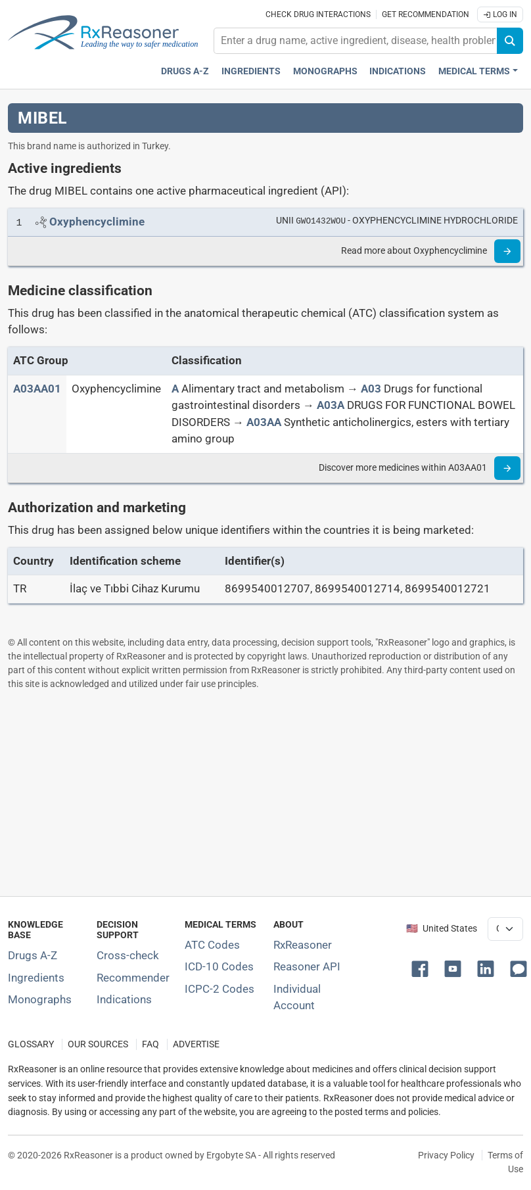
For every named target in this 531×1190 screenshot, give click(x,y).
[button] (422, 968)
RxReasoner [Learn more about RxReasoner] (302, 944)
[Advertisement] (265, 793)
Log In (500, 14)
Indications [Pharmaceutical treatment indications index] (397, 71)
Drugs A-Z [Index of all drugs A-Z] (32, 955)
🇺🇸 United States (441, 928)
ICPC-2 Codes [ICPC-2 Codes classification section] (219, 988)
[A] (175, 388)
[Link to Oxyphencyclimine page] (97, 221)
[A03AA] (263, 422)
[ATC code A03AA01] (37, 388)
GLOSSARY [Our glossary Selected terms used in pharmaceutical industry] (31, 1044)
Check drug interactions (318, 14)
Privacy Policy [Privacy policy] (446, 1155)
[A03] (371, 388)
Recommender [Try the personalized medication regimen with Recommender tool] (133, 977)
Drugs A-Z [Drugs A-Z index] (185, 71)
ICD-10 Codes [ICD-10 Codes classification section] (219, 966)
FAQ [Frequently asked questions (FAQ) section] (150, 1044)
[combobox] (355, 41)
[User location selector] (505, 929)
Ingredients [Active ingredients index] (251, 71)
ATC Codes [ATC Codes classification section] (212, 944)
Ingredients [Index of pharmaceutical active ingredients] (36, 977)
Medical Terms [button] (474, 71)
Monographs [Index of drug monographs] (40, 999)
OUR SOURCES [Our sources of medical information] (98, 1044)
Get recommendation (425, 14)
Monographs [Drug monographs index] (325, 71)
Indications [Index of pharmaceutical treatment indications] (124, 999)
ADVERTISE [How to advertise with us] (196, 1044)
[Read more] (507, 251)
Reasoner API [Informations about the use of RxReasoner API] (306, 966)
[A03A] (330, 405)
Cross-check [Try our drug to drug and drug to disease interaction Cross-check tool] (128, 955)
